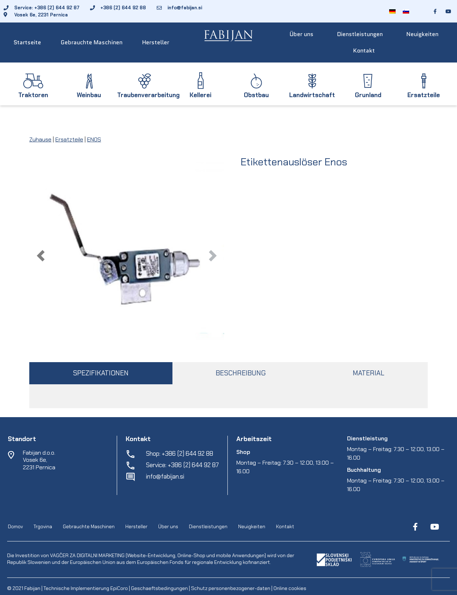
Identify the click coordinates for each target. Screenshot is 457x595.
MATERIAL (368, 373)
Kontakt (364, 50)
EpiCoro (119, 588)
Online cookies (289, 588)
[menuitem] (392, 11)
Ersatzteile (423, 95)
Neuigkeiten (422, 34)
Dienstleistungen (360, 34)
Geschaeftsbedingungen (160, 588)
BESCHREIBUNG (241, 373)
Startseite (27, 42)
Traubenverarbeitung (148, 95)
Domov (15, 527)
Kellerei (200, 95)
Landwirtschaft (312, 95)
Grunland (368, 95)
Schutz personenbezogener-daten (230, 588)
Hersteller (155, 42)
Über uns (301, 34)
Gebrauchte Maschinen (91, 42)
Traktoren (33, 95)
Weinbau (89, 95)
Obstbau (256, 95)
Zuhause (40, 139)
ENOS (94, 139)
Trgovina (43, 527)
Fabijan (32, 588)
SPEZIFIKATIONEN (101, 373)
